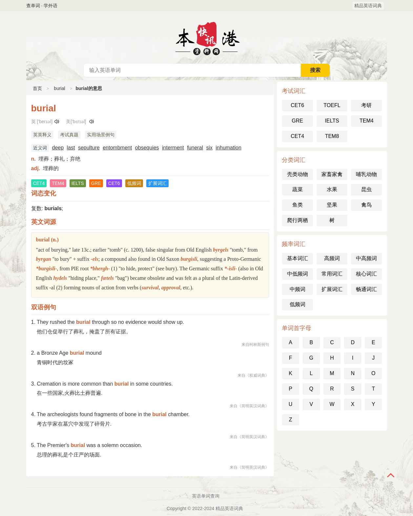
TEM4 (367, 120)
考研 (366, 105)
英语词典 (206, 37)
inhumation (228, 147)
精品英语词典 (368, 5)
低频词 (297, 304)
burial (59, 88)
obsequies (147, 147)
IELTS (332, 120)
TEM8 (332, 136)
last (71, 147)
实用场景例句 (100, 134)
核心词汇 (366, 274)
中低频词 (297, 274)
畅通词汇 (366, 289)
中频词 (297, 289)
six (209, 147)
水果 (332, 189)
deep (58, 147)
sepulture (89, 147)
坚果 (332, 205)
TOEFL (331, 105)
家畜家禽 (331, 174)
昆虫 (366, 189)
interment (173, 147)
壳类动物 (297, 174)
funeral (195, 147)
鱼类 (297, 205)
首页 (37, 88)
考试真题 (69, 134)
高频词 (332, 258)
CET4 (297, 136)
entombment (117, 147)
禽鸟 (366, 205)
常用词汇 (331, 274)
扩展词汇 (331, 289)
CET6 (297, 105)
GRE (297, 120)
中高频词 (366, 258)
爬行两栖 (297, 220)
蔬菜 (297, 189)
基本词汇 (297, 258)
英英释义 (42, 134)
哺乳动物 (366, 174)
